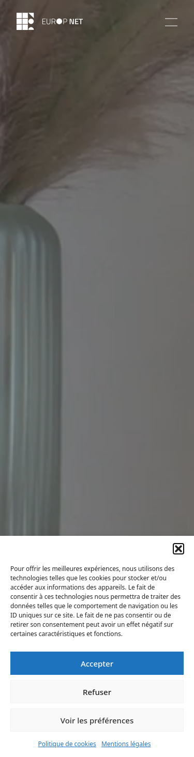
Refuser (97, 692)
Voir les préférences (97, 720)
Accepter (97, 663)
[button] (178, 549)
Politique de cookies (67, 743)
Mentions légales (126, 743)
